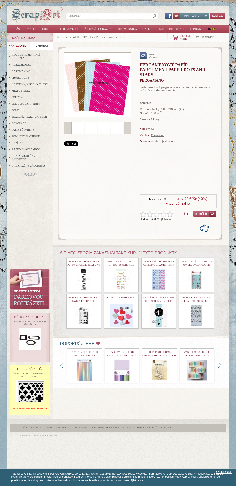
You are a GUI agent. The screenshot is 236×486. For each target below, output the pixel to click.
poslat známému (149, 55)
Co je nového (68, 29)
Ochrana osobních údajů (140, 427)
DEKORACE (19, 123)
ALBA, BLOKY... (21, 64)
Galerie (148, 29)
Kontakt (196, 29)
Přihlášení (194, 16)
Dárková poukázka (96, 29)
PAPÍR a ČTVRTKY (82, 37)
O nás (16, 29)
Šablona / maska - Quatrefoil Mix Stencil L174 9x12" (30, 375)
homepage (63, 37)
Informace (177, 29)
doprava (219, 365)
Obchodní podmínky (105, 427)
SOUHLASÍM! (224, 472)
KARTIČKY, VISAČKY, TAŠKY (30, 84)
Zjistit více (137, 480)
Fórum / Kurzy (126, 29)
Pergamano (157, 135)
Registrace (217, 16)
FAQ (161, 29)
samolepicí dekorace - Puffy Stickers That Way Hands (83, 265)
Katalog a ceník (42, 427)
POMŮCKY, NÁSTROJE (26, 136)
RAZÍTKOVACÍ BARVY (26, 149)
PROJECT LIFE (20, 77)
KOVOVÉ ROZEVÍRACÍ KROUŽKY (26, 56)
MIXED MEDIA (21, 90)
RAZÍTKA (18, 142)
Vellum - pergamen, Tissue (110, 37)
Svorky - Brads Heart (121, 297)
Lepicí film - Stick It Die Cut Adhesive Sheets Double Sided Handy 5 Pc (158, 301)
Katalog (31, 29)
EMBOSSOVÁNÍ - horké (26, 103)
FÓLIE (15, 110)
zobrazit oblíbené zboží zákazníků (30, 408)
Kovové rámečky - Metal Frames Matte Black (29, 322)
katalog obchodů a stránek (39, 435)
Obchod (47, 29)
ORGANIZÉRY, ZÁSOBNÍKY (29, 165)
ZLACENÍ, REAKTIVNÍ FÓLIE (30, 116)
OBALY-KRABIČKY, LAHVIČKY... (24, 157)
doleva (61, 365)
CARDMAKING (21, 71)
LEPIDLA (17, 97)
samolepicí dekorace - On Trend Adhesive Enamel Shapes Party (121, 265)
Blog (211, 29)
